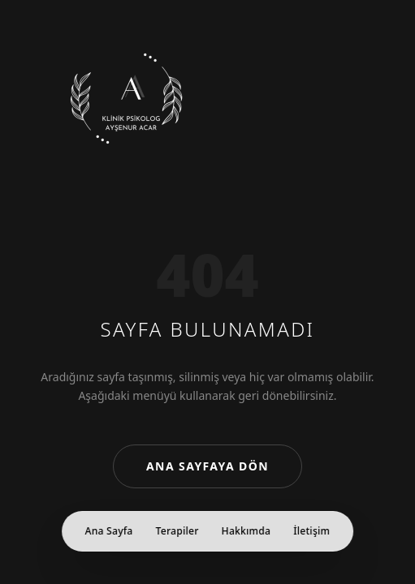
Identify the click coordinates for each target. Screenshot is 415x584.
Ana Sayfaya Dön (207, 466)
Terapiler (177, 531)
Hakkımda (246, 531)
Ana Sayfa (109, 531)
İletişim (311, 531)
